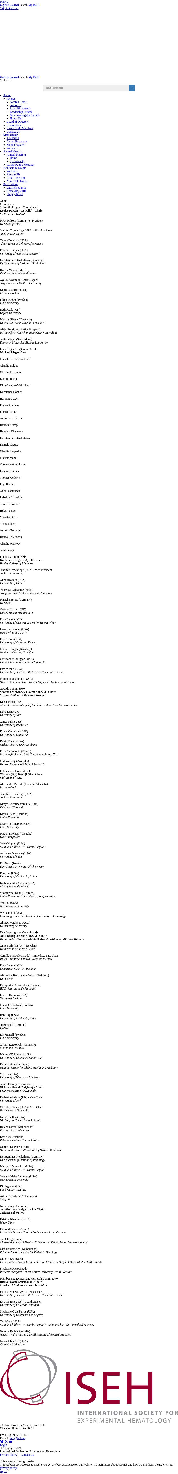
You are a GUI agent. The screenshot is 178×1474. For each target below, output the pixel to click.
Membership (10, 134)
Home (13, 157)
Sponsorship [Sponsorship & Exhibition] (17, 161)
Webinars (12, 171)
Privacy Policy (8, 1454)
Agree (3, 1471)
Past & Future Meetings (20, 164)
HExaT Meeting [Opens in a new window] (16, 177)
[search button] (132, 88)
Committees (14, 125)
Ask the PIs (13, 174)
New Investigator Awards (25, 115)
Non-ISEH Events (17, 181)
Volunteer (12, 148)
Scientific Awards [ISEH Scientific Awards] (20, 108)
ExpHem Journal (16, 187)
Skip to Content (9, 8)
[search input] (86, 88)
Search (24, 4)
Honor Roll (16, 118)
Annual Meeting (12, 151)
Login (3, 1444)
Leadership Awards (21, 111)
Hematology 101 (16, 190)
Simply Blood (15, 194)
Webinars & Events (14, 167)
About (7, 95)
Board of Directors (18, 121)
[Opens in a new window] (2, 1441)
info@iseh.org (18, 1438)
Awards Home (18, 101)
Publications (10, 184)
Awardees (15, 105)
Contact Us (13, 131)
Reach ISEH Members (20, 128)
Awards (11, 98)
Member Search (16, 144)
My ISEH (34, 4)
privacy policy (8, 1467)
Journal (9, 4)
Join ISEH (13, 138)
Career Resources (17, 141)
